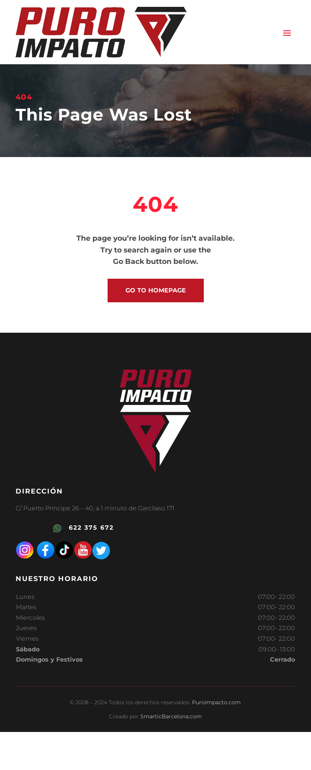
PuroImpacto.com (216, 702)
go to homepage (155, 290)
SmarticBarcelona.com (171, 716)
